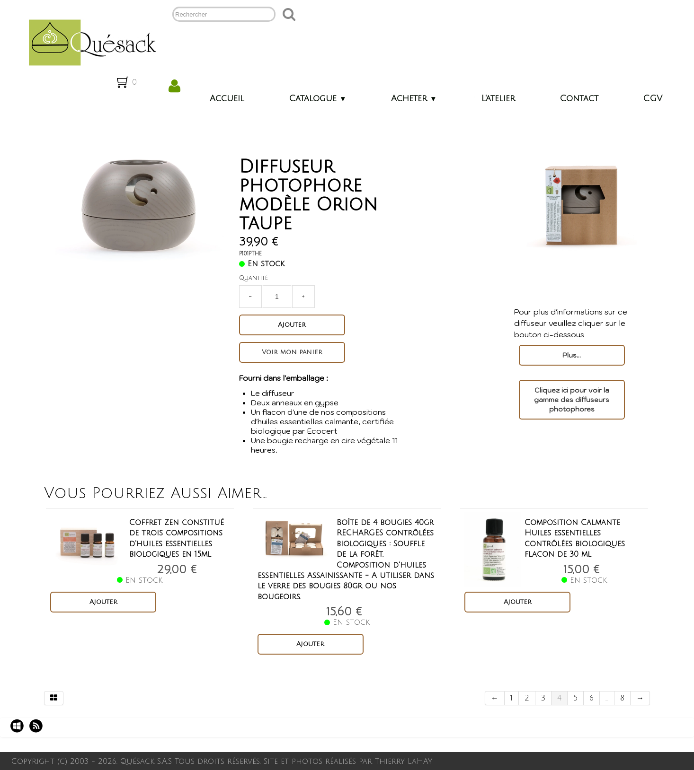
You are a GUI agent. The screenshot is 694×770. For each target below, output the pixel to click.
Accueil (227, 98)
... (606, 698)
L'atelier (498, 98)
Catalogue (318, 98)
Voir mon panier (295, 352)
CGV (652, 98)
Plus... (571, 355)
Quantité (256, 278)
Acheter (414, 98)
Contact (579, 98)
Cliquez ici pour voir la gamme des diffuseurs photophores (571, 399)
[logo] (89, 41)
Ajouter (295, 324)
